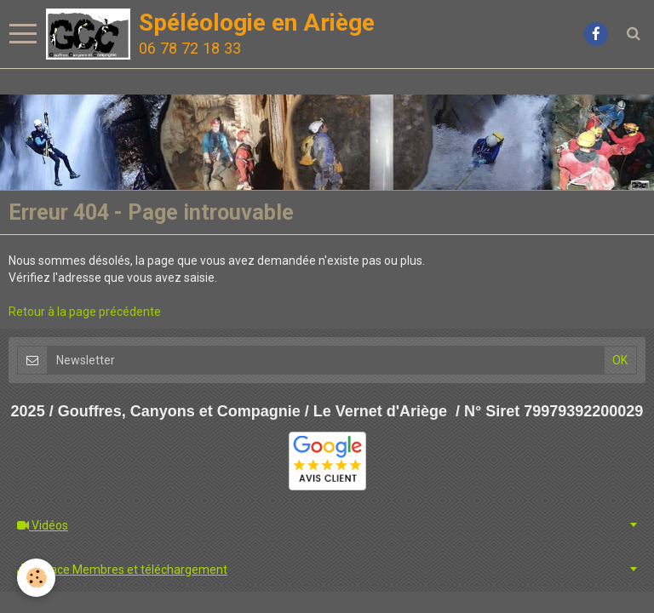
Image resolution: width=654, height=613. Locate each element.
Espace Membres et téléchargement (122, 569)
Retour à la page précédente (85, 311)
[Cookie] (36, 578)
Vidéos (42, 525)
